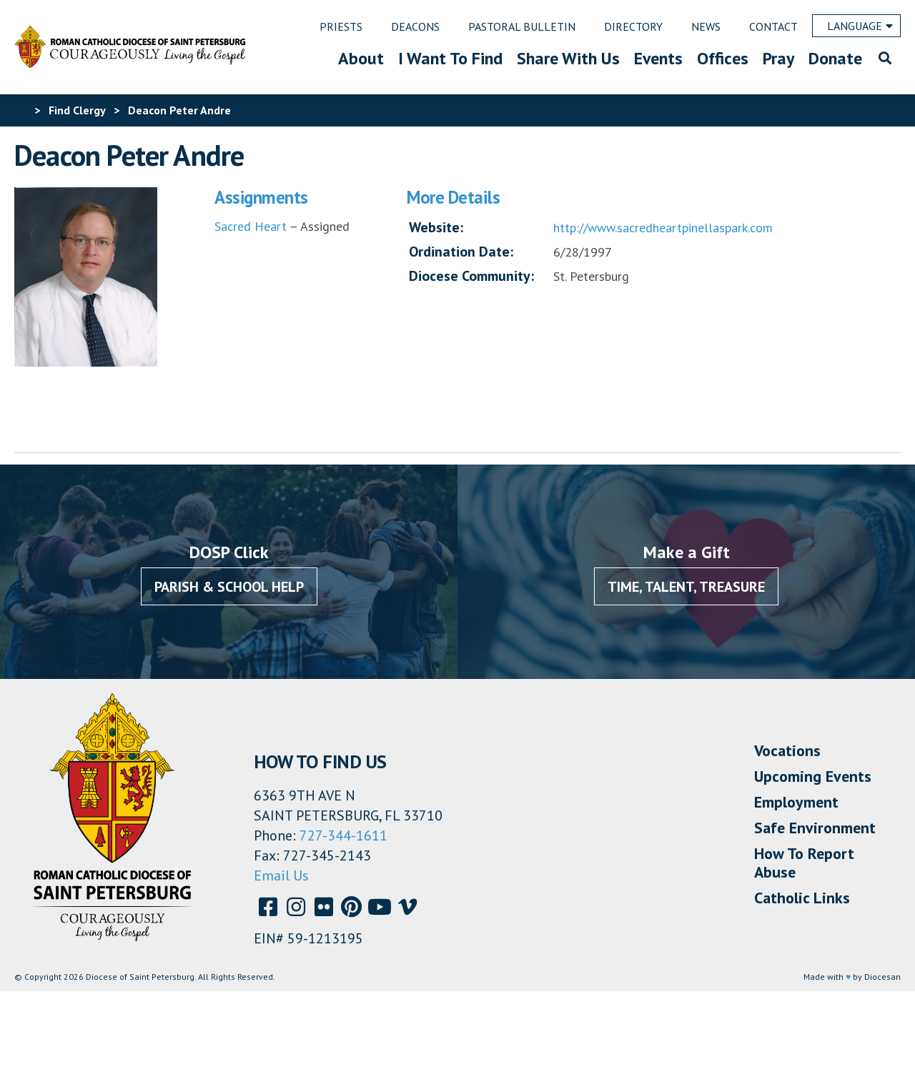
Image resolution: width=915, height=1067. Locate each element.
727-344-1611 (343, 835)
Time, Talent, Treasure (686, 586)
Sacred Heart (250, 226)
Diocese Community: (471, 276)
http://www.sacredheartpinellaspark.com (663, 227)
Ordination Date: (461, 251)
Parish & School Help (229, 586)
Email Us (281, 875)
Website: (436, 227)
